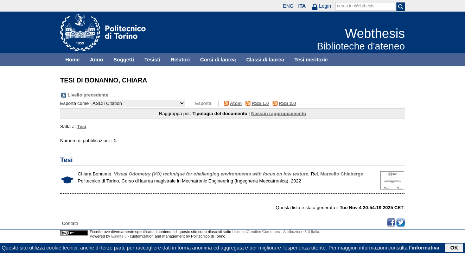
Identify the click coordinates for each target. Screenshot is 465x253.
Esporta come (74, 103)
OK (454, 248)
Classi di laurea (265, 59)
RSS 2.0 (287, 103)
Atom (236, 103)
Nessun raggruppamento (278, 113)
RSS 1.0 (260, 103)
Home (72, 59)
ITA (302, 6)
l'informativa (424, 248)
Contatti (70, 223)
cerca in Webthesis (355, 6)
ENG (288, 6)
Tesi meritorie (311, 59)
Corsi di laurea (218, 59)
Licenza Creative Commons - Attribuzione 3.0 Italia (275, 231)
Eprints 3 (118, 236)
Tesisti (152, 59)
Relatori (180, 59)
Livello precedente (88, 95)
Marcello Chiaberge (341, 174)
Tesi (81, 126)
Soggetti (123, 59)
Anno (96, 59)
